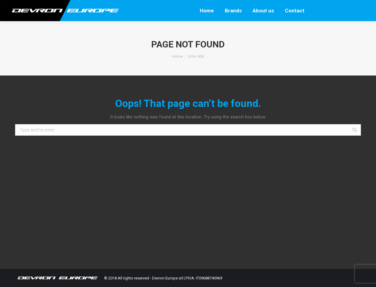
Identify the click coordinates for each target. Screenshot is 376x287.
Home (177, 56)
